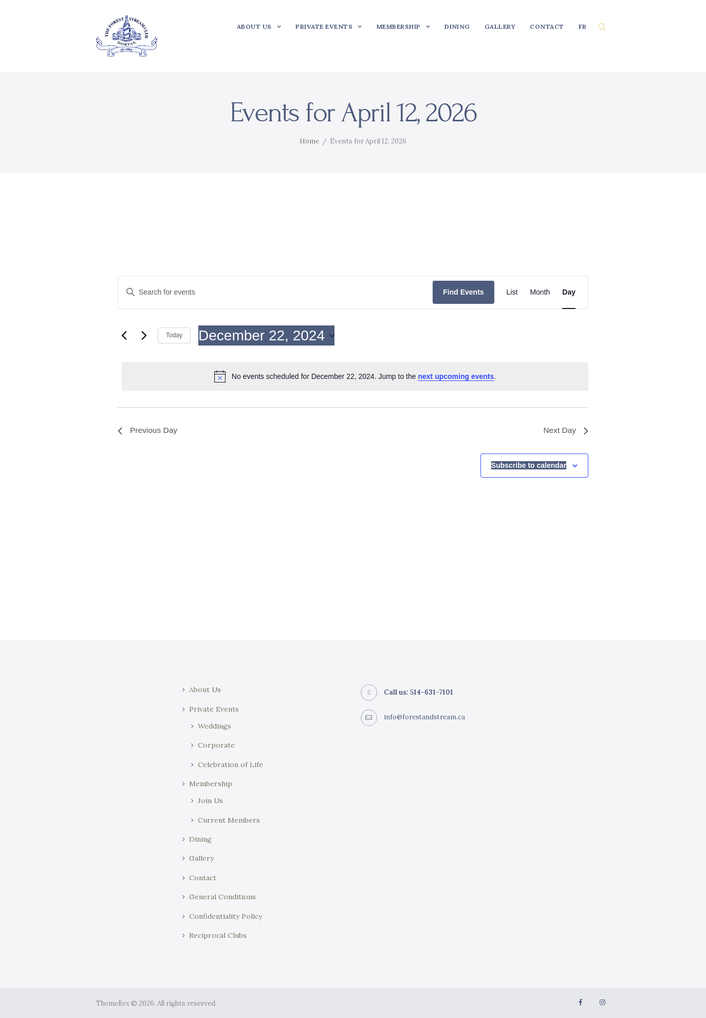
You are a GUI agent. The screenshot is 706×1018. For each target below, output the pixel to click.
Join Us (211, 800)
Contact (202, 877)
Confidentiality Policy (225, 916)
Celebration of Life (230, 764)
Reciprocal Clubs (218, 935)
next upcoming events (456, 376)
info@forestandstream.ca (425, 717)
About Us (205, 689)
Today (174, 335)
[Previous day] (124, 336)
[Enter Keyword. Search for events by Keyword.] (275, 292)
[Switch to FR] (582, 26)
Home (309, 141)
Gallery (201, 858)
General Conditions (222, 896)
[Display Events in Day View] (568, 292)
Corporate (216, 745)
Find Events (463, 292)
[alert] (355, 376)
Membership (211, 783)
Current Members (229, 820)
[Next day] (144, 336)
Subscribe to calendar (528, 466)
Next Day (565, 430)
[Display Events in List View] (512, 292)
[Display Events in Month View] (540, 292)
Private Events (214, 709)
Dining (200, 839)
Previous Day (148, 430)
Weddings (214, 726)
